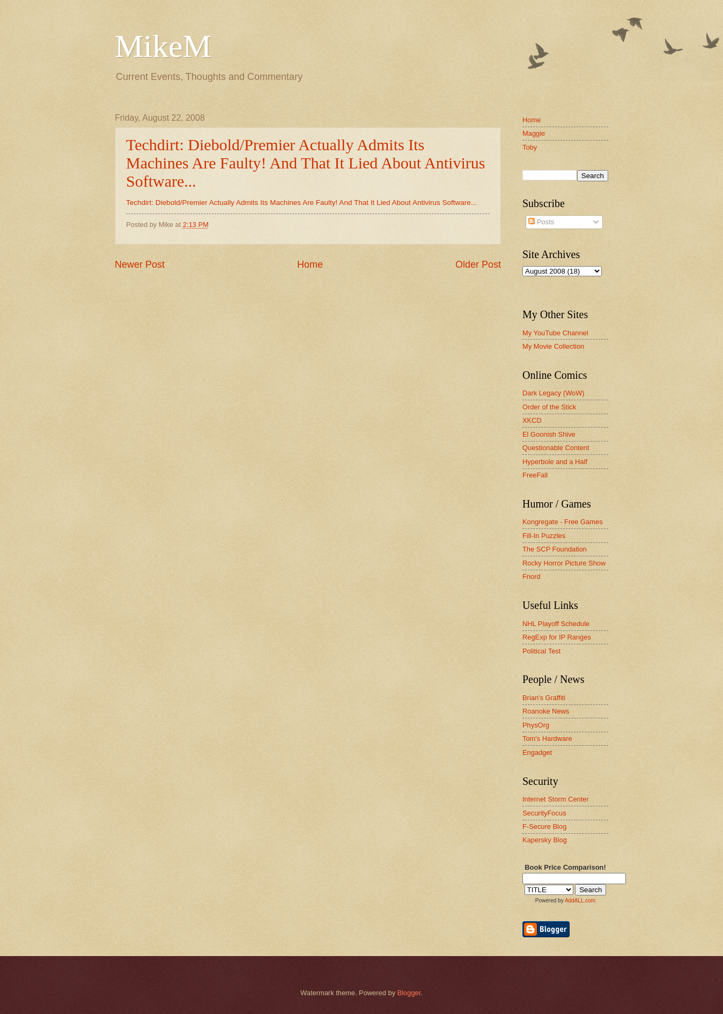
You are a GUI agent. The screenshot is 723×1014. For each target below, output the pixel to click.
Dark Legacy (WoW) (553, 393)
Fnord (531, 576)
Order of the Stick (549, 407)
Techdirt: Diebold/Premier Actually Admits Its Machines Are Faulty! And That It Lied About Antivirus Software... (305, 163)
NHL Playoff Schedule (555, 624)
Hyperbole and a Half (554, 462)
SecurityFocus (544, 813)
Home (310, 264)
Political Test (541, 651)
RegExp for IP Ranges (556, 637)
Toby (529, 147)
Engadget (537, 752)
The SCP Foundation (554, 549)
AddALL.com (580, 900)
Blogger (409, 993)
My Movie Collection (553, 346)
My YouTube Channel (555, 333)
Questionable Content (555, 448)
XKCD (532, 420)
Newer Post (140, 264)
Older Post (478, 264)
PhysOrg (535, 725)
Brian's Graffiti (543, 698)
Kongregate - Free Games (562, 522)
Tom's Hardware (547, 738)
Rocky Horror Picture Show (564, 563)
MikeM (163, 46)
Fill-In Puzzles (543, 536)
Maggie (533, 133)
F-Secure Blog (544, 826)
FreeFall (535, 475)
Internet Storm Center (555, 799)
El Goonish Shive (549, 434)
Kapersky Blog (544, 840)
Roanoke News (545, 711)
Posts (541, 222)
